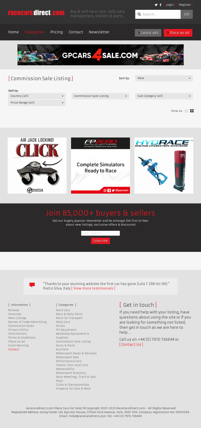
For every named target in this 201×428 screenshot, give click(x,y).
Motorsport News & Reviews (76, 353)
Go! (186, 14)
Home (13, 32)
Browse (13, 310)
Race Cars (63, 310)
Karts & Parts (65, 345)
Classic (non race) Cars (72, 365)
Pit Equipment (66, 329)
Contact (76, 32)
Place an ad (178, 33)
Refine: (13, 91)
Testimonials (17, 333)
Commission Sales (21, 326)
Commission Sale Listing (73, 341)
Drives (60, 326)
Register (185, 4)
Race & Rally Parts (69, 314)
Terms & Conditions (22, 337)
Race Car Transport (69, 318)
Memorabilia (65, 369)
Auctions (62, 349)
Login (170, 4)
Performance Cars (68, 361)
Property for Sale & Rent (73, 388)
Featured (14, 314)
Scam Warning (18, 345)
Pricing (56, 32)
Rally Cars (63, 322)
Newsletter (99, 32)
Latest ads (148, 33)
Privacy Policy (18, 329)
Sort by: (124, 78)
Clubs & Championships (72, 384)
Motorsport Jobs (67, 357)
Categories (35, 32)
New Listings (17, 318)
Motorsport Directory (71, 373)
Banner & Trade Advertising (27, 322)
